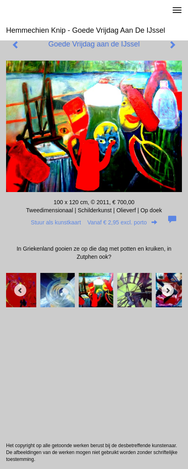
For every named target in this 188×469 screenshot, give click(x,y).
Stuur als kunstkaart (94, 222)
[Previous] (20, 290)
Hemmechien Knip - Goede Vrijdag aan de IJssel (85, 30)
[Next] (168, 290)
